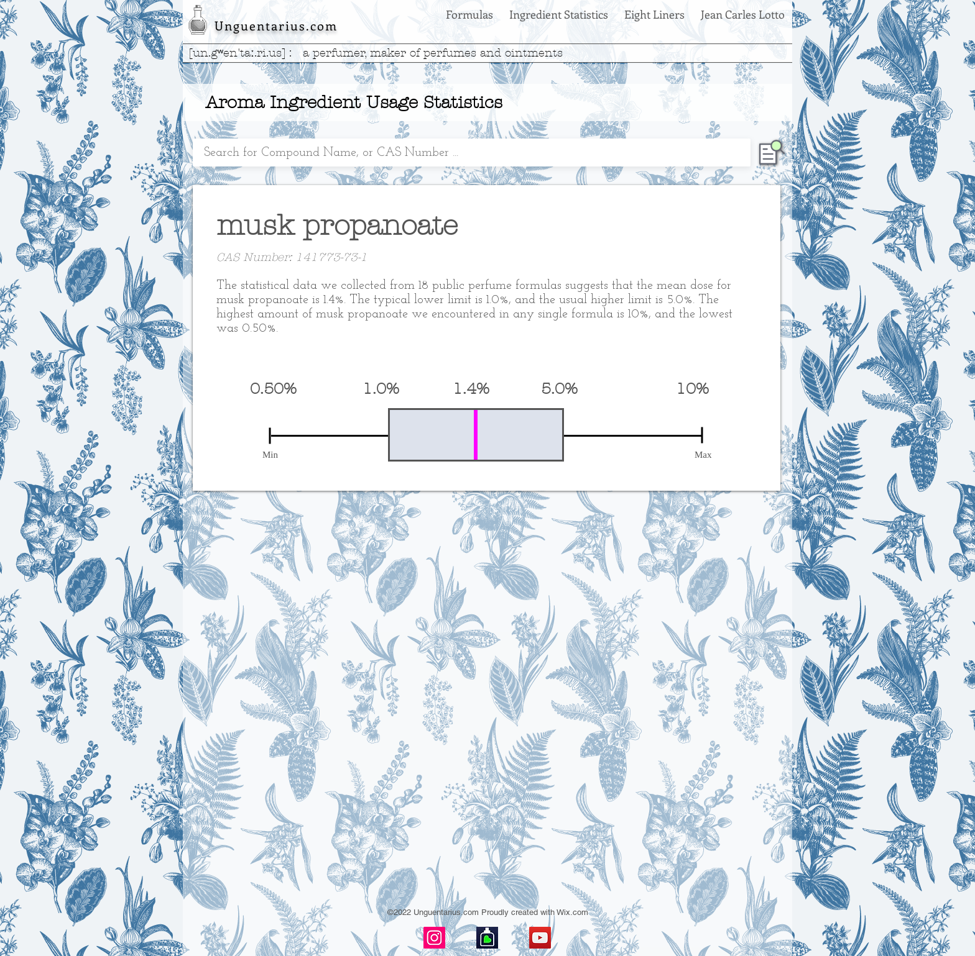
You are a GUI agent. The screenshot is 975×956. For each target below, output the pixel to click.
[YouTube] (540, 938)
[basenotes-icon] (487, 938)
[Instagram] (434, 938)
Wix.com (572, 912)
